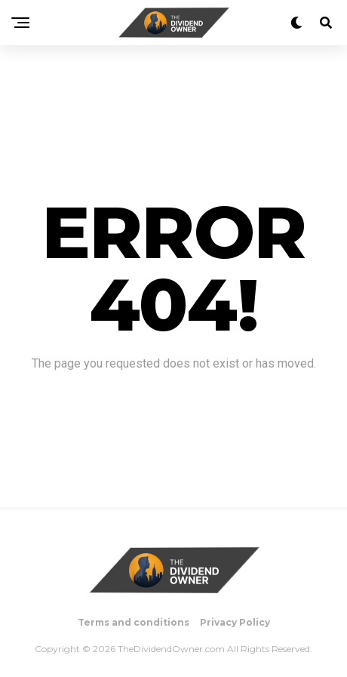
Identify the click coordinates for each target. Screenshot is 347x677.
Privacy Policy (235, 622)
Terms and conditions (133, 622)
